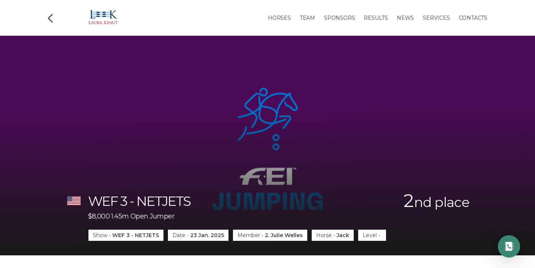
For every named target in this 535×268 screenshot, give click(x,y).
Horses (279, 18)
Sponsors (339, 18)
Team (307, 18)
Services (436, 18)
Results (376, 18)
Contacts (473, 18)
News (405, 18)
